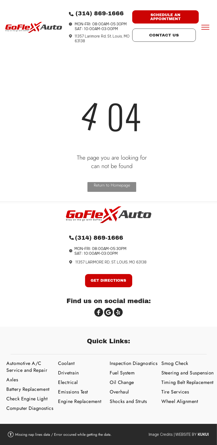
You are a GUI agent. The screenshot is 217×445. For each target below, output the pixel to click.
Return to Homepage (112, 185)
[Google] (108, 313)
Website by (186, 434)
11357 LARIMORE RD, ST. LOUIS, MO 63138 (111, 262)
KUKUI (203, 434)
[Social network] (98, 313)
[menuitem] (30, 367)
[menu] (205, 27)
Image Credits (161, 434)
